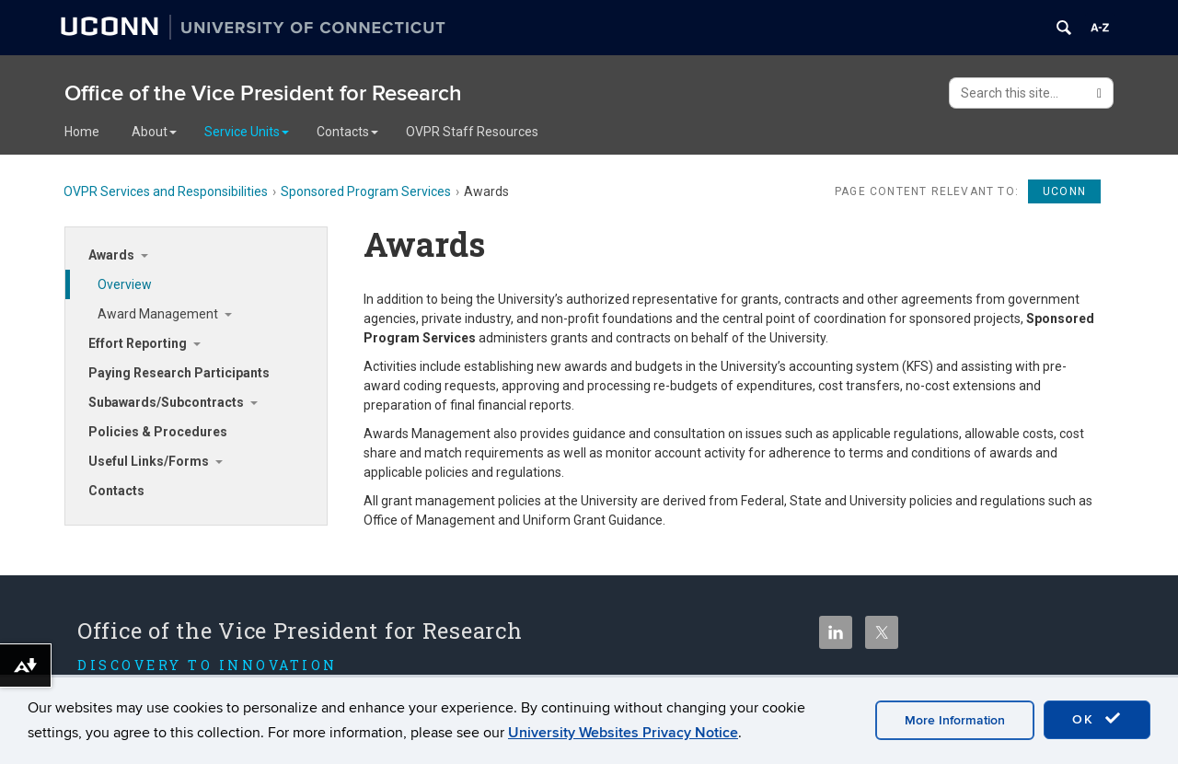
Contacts (347, 131)
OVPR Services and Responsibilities (166, 191)
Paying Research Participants (179, 372)
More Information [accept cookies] (955, 720)
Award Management (158, 314)
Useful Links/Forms (148, 461)
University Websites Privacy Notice (623, 732)
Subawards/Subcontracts (166, 402)
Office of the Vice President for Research (263, 93)
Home (81, 131)
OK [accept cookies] (1097, 719)
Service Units (246, 131)
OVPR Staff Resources (472, 131)
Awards (111, 255)
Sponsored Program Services (366, 191)
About (154, 131)
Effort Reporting (137, 343)
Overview (125, 284)
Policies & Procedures (157, 431)
